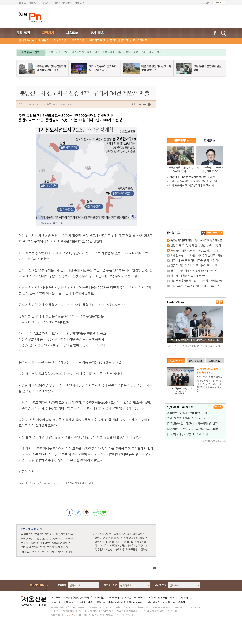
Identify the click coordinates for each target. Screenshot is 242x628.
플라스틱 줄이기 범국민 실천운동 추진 (186, 418)
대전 (97, 52)
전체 (50, 52)
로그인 (207, 3)
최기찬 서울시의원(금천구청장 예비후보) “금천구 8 (121, 545)
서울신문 (21, 2)
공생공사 (67, 2)
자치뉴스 (44, 40)
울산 (104, 52)
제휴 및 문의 (176, 597)
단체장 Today (26, 40)
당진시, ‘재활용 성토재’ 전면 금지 (189, 275)
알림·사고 (68, 602)
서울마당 (99, 597)
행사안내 (80, 602)
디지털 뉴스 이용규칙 (174, 602)
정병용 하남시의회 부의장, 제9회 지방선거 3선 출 (120, 542)
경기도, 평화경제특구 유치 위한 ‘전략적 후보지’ (197, 270)
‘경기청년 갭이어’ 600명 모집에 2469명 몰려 (44, 547)
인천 (81, 52)
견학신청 (126, 597)
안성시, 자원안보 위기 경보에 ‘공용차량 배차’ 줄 (46, 543)
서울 (58, 52)
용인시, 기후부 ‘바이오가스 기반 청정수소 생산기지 (121, 538)
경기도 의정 (78, 40)
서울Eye (33, 2)
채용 (90, 602)
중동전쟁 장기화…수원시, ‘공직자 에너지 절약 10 (120, 534)
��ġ (209, 233)
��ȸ (220, 233)
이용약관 (100, 602)
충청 (135, 52)
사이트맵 (190, 597)
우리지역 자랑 (97, 40)
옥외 (89, 597)
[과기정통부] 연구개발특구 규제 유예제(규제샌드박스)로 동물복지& (201, 423)
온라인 (82, 597)
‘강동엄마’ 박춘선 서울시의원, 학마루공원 (192, 177)
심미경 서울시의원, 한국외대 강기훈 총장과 (193, 181)
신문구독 (55, 597)
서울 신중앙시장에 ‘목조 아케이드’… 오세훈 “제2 (195, 340)
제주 (159, 52)
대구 (73, 52)
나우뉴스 (45, 2)
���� (203, 233)
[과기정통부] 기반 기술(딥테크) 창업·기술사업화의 (192, 429)
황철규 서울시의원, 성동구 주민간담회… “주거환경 (47, 539)
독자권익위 (139, 597)
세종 (112, 52)
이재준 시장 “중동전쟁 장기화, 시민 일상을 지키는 (47, 534)
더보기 (218, 407)
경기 (120, 52)
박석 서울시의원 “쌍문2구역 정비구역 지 (191, 185)
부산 (66, 52)
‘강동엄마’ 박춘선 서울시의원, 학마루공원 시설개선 (121, 549)
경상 (151, 52)
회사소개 (55, 602)
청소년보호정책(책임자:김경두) (144, 602)
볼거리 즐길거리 (119, 40)
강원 (128, 52)
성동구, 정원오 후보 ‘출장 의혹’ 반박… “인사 (195, 265)
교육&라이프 (140, 40)
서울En (56, 2)
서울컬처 (79, 2)
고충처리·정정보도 (157, 597)
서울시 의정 (60, 40)
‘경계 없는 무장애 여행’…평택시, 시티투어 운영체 (46, 552)
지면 (76, 597)
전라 (143, 52)
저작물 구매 (113, 597)
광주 (89, 52)
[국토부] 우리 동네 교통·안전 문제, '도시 (187, 434)
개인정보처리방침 (116, 602)
